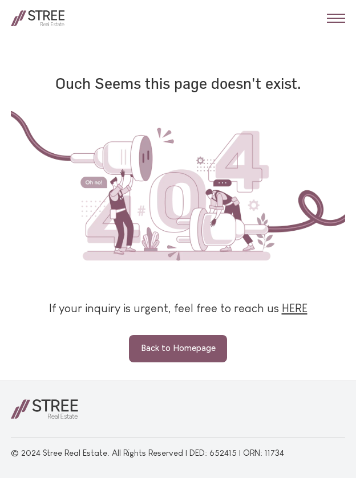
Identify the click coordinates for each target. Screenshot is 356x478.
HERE (295, 307)
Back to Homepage (178, 348)
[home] (38, 18)
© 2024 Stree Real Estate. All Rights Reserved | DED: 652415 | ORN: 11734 (147, 452)
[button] (336, 18)
